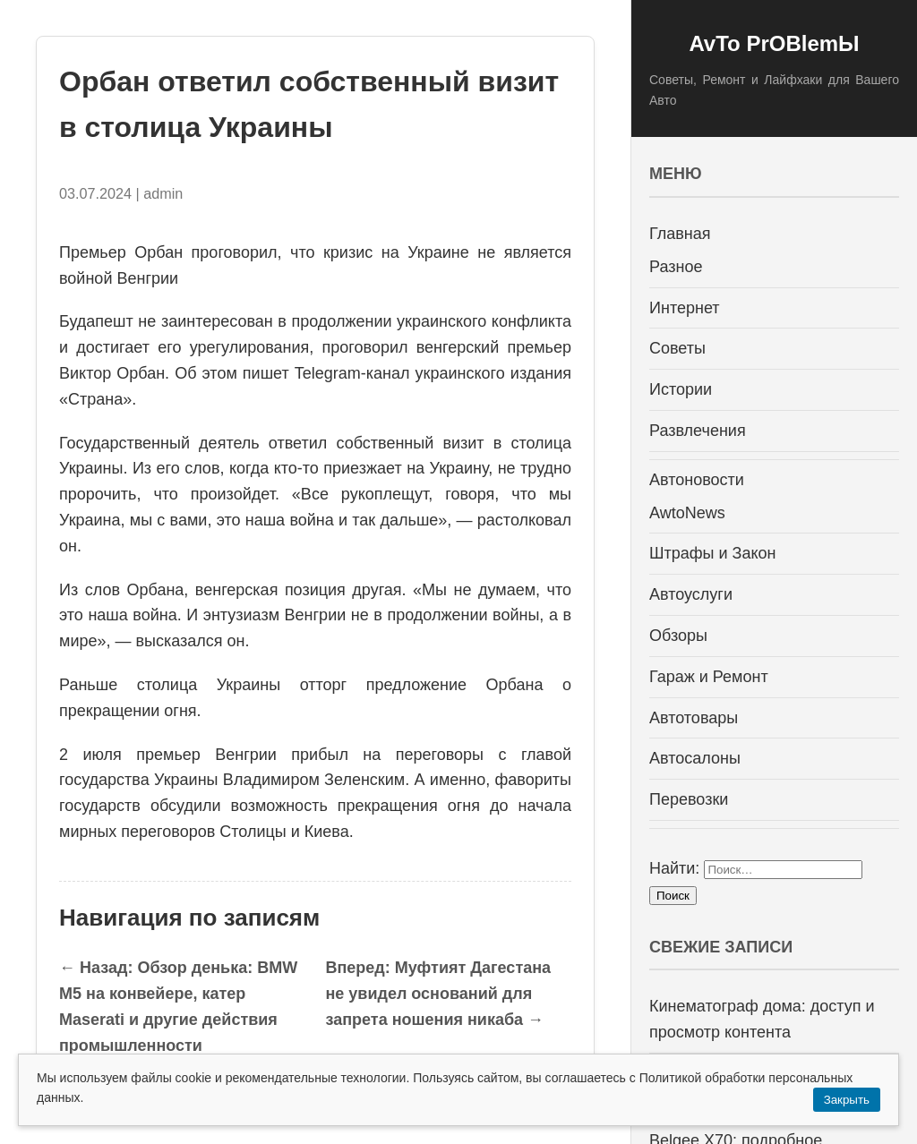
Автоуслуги (691, 594)
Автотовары (693, 718)
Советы (677, 348)
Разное (675, 267)
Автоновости (696, 480)
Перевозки (688, 799)
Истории (680, 389)
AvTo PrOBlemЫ (774, 43)
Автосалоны (695, 758)
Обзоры (678, 636)
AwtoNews (687, 513)
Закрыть (847, 1099)
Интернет (684, 308)
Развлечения (697, 431)
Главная (680, 234)
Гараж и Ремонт (708, 677)
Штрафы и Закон (712, 553)
